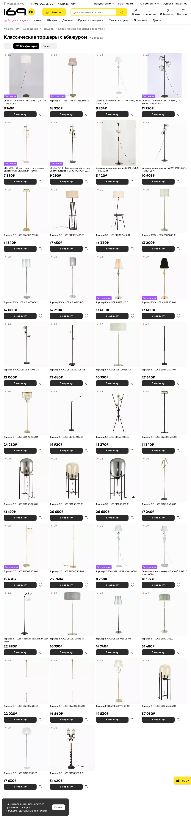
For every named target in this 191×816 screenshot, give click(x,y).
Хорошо (58, 807)
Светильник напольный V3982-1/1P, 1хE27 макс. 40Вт (26, 102)
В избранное (40, 114)
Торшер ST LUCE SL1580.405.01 (159, 369)
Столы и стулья (118, 20)
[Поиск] (121, 12)
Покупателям (102, 3)
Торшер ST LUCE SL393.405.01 (66, 436)
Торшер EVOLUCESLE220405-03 (67, 369)
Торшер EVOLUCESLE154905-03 (21, 369)
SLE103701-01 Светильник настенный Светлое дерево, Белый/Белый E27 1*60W (70, 169)
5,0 (101, 189)
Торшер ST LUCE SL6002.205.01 (21, 235)
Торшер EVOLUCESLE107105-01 (67, 302)
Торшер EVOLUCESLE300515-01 (67, 638)
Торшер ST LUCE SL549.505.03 (112, 436)
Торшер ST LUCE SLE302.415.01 (113, 235)
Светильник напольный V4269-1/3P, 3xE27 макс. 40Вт (161, 102)
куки (27, 807)
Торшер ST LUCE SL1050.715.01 (112, 504)
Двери (157, 20)
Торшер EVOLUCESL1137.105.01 (112, 302)
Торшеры (48, 28)
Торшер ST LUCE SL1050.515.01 (66, 504)
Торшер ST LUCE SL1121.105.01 (158, 638)
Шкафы (52, 20)
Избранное (167, 12)
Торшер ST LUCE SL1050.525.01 (159, 706)
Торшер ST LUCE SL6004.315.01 (21, 706)
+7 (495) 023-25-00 (41, 3)
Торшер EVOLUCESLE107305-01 (21, 302)
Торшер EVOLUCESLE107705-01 (159, 235)
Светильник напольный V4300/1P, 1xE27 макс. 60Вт (117, 169)
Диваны (67, 20)
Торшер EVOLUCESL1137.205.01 (159, 302)
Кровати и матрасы (90, 20)
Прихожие (140, 20)
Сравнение (150, 12)
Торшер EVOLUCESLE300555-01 (113, 369)
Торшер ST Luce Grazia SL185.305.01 (69, 100)
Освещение (30, 28)
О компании (148, 3)
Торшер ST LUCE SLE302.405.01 (67, 235)
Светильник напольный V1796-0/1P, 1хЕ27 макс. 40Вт (118, 102)
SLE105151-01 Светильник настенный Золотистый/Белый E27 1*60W (24, 169)
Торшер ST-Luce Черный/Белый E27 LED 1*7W (26, 640)
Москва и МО (15, 3)
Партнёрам (125, 3)
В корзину (20, 114)
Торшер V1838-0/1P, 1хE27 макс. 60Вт (116, 571)
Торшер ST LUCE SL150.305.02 (66, 773)
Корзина (182, 12)
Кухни (37, 20)
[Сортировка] (7, 46)
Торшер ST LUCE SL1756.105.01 (20, 773)
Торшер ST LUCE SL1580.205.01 (67, 571)
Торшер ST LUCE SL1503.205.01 (21, 571)
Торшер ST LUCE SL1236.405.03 (159, 504)
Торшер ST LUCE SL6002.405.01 (159, 436)
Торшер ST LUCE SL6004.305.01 (67, 706)
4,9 (101, 122)
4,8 (9, 189)
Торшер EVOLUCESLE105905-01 (113, 638)
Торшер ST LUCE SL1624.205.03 (21, 436)
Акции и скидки (17, 20)
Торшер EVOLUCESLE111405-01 (113, 706)
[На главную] (19, 12)
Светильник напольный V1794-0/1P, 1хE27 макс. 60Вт (164, 573)
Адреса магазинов (175, 3)
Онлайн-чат (68, 3)
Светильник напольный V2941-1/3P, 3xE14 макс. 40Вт (164, 169)
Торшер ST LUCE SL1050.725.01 (21, 504)
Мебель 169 (11, 28)
